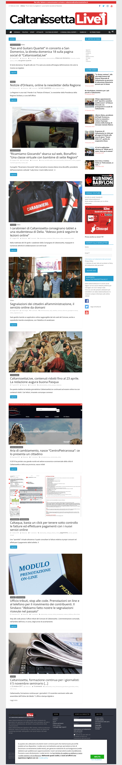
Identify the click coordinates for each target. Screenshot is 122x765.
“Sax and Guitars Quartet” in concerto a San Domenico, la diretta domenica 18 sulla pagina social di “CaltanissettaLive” (41, 51)
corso (42, 160)
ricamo (23, 162)
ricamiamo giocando (15, 162)
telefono (70, 614)
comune (60, 310)
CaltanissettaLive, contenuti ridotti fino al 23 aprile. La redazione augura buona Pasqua (44, 380)
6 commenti (33, 310)
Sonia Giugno (25, 160)
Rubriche (83, 32)
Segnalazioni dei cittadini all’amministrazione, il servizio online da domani (42, 305)
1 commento (33, 457)
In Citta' (13, 597)
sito (22, 312)
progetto (78, 160)
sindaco (66, 614)
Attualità (39, 32)
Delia (54, 238)
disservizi (65, 310)
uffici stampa (13, 688)
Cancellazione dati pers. (102, 721)
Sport (32, 32)
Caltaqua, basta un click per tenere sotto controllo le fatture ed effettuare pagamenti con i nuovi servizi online (44, 526)
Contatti (97, 729)
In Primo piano (95, 32)
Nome (87, 247)
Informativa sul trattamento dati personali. (98, 259)
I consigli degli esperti (68, 32)
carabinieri (49, 238)
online (15, 60)
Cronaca (17, 32)
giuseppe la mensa (73, 310)
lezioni (57, 238)
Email (87, 253)
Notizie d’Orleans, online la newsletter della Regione (45, 85)
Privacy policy (99, 718)
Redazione (24, 58)
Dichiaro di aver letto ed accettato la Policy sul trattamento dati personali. (99, 264)
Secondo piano (24, 519)
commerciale (53, 457)
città (51, 310)
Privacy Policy (89, 261)
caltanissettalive (50, 58)
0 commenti (32, 58)
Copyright (98, 725)
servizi (70, 532)
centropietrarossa (45, 457)
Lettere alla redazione (16, 447)
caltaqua (49, 532)
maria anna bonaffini (58, 160)
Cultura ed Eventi (51, 32)
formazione (59, 686)
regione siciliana (60, 88)
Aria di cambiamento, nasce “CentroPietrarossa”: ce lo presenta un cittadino (45, 452)
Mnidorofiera (68, 160)
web (27, 162)
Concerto (73, 58)
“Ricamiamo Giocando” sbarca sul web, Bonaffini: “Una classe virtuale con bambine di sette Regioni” (44, 155)
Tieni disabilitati (98, 760)
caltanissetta (42, 58)
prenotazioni (60, 614)
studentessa (67, 238)
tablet (72, 238)
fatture (53, 532)
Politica (25, 32)
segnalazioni (17, 312)
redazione (58, 385)
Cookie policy (43, 758)
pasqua (54, 385)
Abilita (97, 755)
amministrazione (44, 310)
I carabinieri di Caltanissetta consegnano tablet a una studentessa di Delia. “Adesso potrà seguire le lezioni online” (44, 231)
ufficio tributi (76, 614)
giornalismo (65, 686)
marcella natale (48, 160)
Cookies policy (99, 720)
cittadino (54, 310)
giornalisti (71, 686)
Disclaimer (98, 727)
